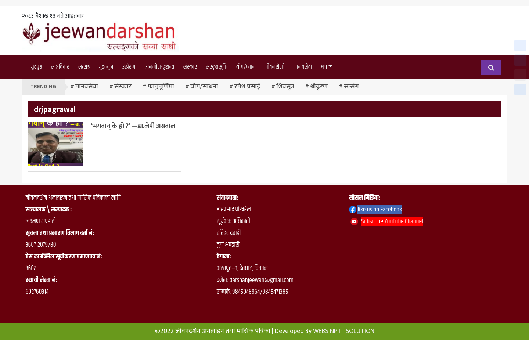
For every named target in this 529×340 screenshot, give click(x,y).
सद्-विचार (60, 67)
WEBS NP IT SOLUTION (343, 331)
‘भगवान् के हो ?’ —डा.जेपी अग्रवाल (133, 126)
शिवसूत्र (285, 86)
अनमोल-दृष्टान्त (159, 67)
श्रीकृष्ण (319, 86)
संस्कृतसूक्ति (216, 67)
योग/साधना (204, 86)
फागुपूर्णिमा (161, 86)
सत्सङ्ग (84, 67)
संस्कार (190, 67)
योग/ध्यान (246, 67)
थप (324, 67)
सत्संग (351, 86)
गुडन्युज (106, 67)
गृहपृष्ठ (36, 67)
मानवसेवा (302, 67)
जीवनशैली (274, 67)
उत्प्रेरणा (129, 67)
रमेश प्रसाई (247, 86)
